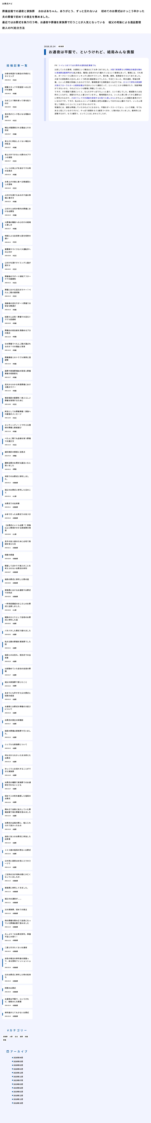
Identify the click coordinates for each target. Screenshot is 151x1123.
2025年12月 (18, 1072)
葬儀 (4, 1040)
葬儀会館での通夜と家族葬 (18, 11)
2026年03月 (18, 1061)
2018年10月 (18, 1103)
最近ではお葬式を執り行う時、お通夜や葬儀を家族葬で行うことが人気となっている (53, 22)
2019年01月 (18, 1091)
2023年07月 (18, 1080)
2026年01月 (18, 1069)
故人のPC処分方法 (13, 28)
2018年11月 (18, 1099)
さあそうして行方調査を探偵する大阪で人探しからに (93, 98)
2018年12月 (18, 1095)
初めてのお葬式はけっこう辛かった (123, 11)
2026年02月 (18, 1065)
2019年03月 (18, 1084)
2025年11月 (18, 1076)
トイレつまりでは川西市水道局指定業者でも (77, 65)
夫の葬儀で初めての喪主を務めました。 (26, 17)
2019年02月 (18, 1088)
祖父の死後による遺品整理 (125, 22)
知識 (26, 1036)
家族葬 (61, 46)
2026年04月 (18, 1057)
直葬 (21, 1036)
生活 (16, 1036)
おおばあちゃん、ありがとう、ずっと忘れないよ (68, 11)
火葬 (11, 1036)
